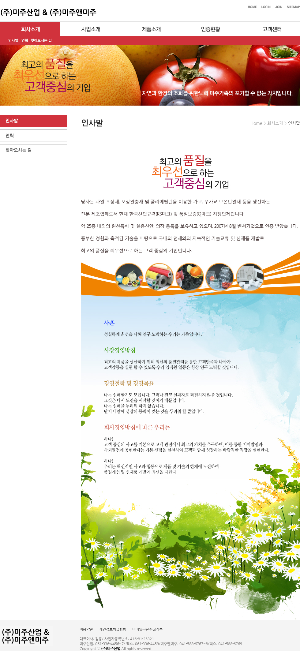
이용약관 (86, 629)
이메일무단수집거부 (147, 629)
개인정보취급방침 (112, 629)
